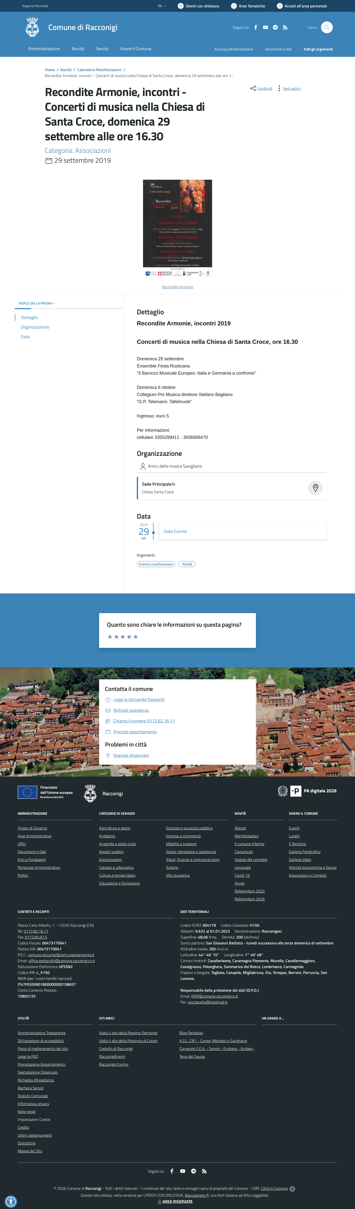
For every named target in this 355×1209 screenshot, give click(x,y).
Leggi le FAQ (28, 1056)
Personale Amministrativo (39, 867)
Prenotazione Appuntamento (41, 1064)
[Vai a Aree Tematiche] (248, 6)
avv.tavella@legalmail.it (208, 1002)
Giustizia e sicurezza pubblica (189, 828)
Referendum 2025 (250, 891)
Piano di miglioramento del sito (43, 1048)
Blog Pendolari (191, 1033)
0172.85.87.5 (36, 937)
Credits (23, 1127)
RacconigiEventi (112, 1056)
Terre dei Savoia (192, 1056)
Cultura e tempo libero (117, 875)
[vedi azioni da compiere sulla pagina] (288, 88)
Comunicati (244, 852)
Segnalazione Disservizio (38, 1072)
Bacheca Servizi (30, 1088)
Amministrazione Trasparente (42, 1033)
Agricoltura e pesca (114, 828)
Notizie (240, 828)
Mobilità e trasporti (181, 844)
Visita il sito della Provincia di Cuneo (128, 1041)
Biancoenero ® (197, 1195)
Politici (23, 875)
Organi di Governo (32, 828)
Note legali (27, 1111)
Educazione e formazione (119, 883)
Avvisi (239, 883)
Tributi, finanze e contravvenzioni (192, 859)
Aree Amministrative (35, 836)
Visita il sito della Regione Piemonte (128, 1033)
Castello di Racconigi (116, 1048)
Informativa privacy (33, 1104)
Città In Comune (274, 1188)
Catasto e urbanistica (116, 867)
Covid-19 (242, 875)
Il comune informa (249, 844)
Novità (65, 70)
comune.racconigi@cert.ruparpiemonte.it (61, 955)
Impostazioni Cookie (34, 1119)
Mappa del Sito (30, 1151)
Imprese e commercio (183, 836)
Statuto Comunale (33, 1096)
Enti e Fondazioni (32, 859)
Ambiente (107, 836)
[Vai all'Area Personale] (302, 6)
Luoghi (294, 836)
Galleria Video (300, 859)
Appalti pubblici (111, 852)
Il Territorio (297, 844)
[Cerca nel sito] (327, 27)
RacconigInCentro (113, 1064)
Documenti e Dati (32, 852)
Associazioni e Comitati (307, 875)
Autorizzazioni (110, 859)
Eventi (294, 828)
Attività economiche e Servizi (313, 867)
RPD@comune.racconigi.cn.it (214, 996)
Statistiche (27, 1143)
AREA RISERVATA (175, 1201)
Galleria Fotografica (304, 852)
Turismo (172, 867)
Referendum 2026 (250, 899)
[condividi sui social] (260, 88)
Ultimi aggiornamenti (35, 1135)
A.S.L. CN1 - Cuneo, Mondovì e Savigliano (213, 1041)
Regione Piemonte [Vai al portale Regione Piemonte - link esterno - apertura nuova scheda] (35, 5)
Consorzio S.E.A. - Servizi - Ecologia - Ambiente (218, 1048)
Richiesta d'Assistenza (36, 1080)
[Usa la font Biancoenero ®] (198, 6)
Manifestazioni (247, 836)
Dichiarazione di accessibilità (41, 1041)
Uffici (22, 844)
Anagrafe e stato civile (117, 844)
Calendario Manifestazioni (99, 70)
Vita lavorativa (178, 875)
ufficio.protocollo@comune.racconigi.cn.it (62, 961)
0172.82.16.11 (36, 931)
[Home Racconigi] (70, 27)
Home (50, 70)
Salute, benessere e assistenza (191, 852)
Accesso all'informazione (233, 49)
